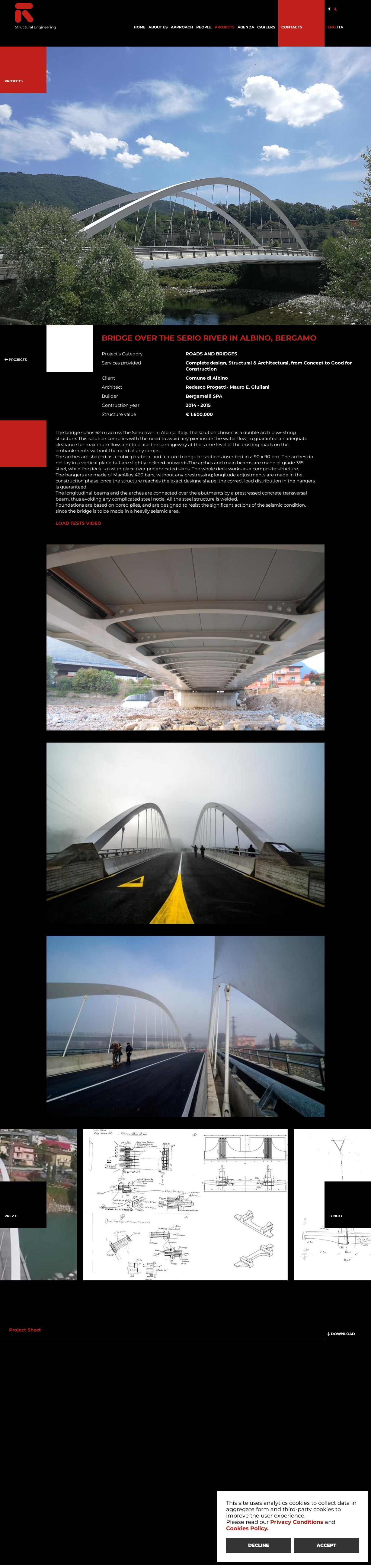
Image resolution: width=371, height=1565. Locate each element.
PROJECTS (225, 27)
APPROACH (182, 27)
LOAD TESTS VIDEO (78, 523)
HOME (140, 27)
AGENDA (246, 27)
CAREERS (266, 27)
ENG (332, 27)
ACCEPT (326, 1545)
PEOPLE (204, 27)
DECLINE (258, 1545)
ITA (340, 27)
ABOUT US (158, 27)
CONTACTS (291, 27)
